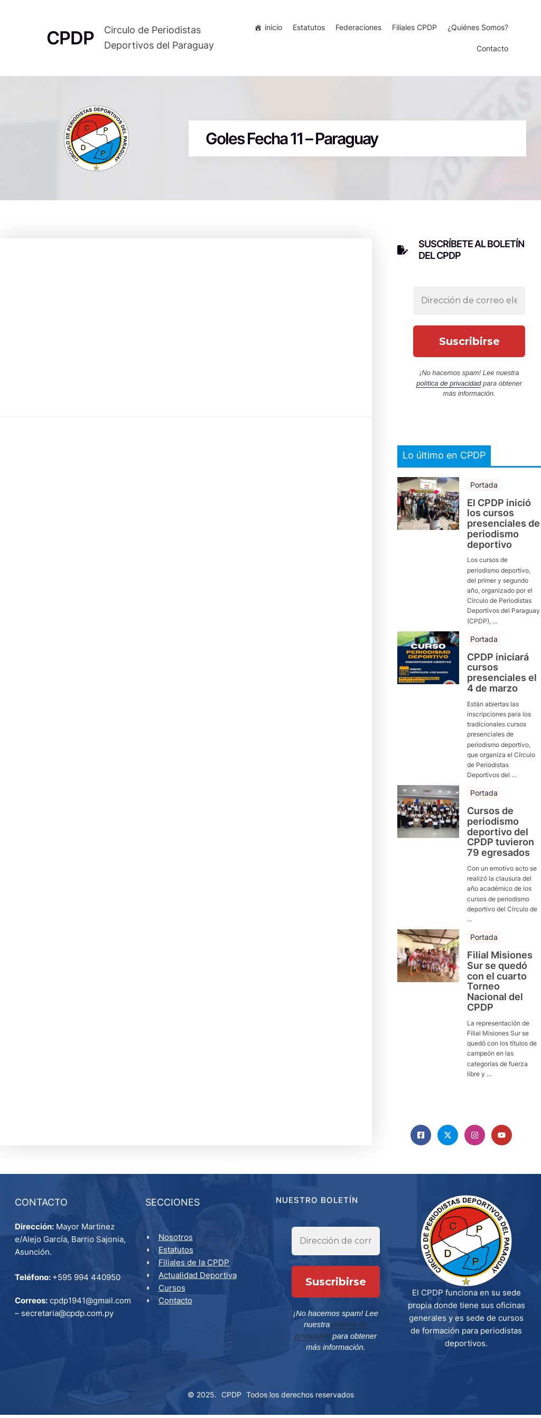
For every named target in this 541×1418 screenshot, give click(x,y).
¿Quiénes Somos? (476, 28)
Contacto (491, 49)
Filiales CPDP (412, 28)
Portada (484, 486)
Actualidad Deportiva (199, 1279)
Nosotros (177, 1241)
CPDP (231, 1397)
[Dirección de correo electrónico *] (469, 303)
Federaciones (357, 28)
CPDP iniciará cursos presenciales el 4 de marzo (502, 675)
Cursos (173, 1292)
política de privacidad (448, 386)
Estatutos (307, 28)
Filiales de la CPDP (195, 1267)
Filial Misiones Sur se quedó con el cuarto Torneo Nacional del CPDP (500, 984)
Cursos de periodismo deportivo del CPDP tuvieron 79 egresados (500, 834)
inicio (272, 28)
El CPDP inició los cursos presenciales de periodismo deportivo (503, 526)
